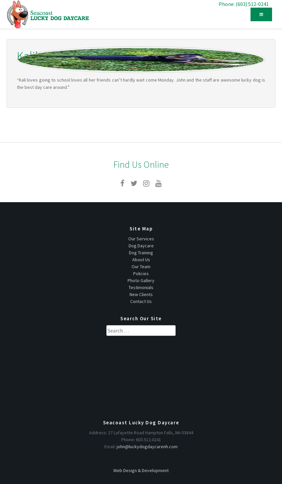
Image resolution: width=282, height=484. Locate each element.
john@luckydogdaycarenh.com (147, 447)
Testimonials (141, 287)
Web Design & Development (141, 470)
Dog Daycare (141, 246)
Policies (141, 273)
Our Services (141, 239)
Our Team (141, 267)
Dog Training (141, 253)
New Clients (141, 294)
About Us (141, 260)
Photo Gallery (141, 280)
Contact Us (141, 301)
